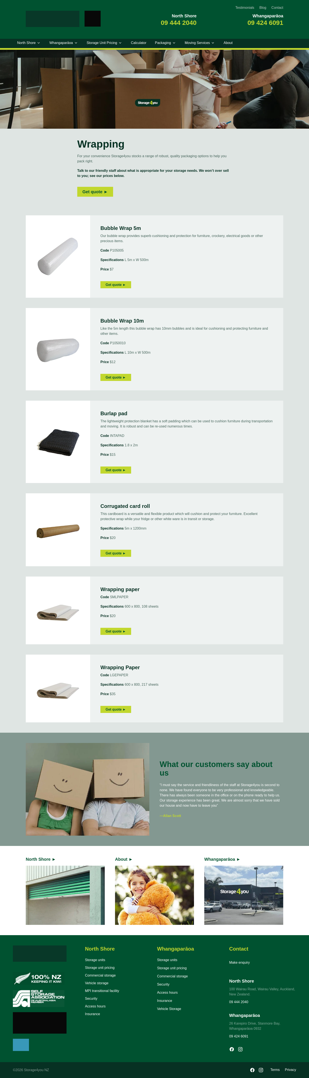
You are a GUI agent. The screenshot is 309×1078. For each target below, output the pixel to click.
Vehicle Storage (169, 1009)
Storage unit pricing (100, 967)
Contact (277, 7)
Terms (275, 1070)
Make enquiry (239, 962)
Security (91, 998)
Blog (262, 7)
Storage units (95, 960)
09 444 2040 (179, 22)
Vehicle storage (96, 983)
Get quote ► (95, 191)
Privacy (290, 1070)
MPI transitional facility (102, 991)
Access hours (95, 1006)
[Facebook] (252, 1070)
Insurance (92, 1014)
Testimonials (244, 7)
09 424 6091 (265, 22)
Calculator (138, 43)
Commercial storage (100, 975)
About (228, 43)
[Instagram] (261, 1070)
